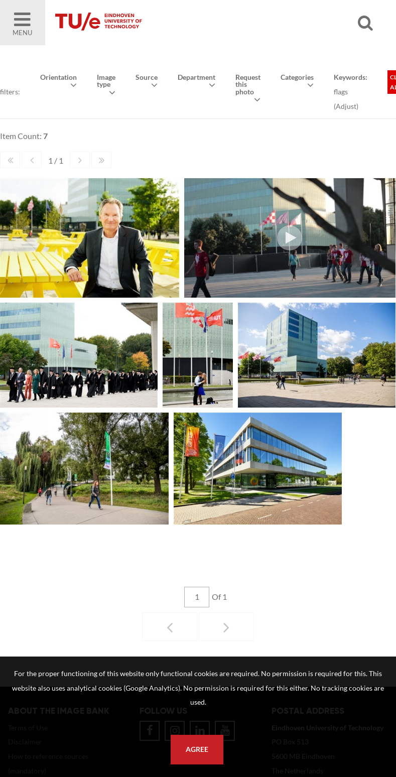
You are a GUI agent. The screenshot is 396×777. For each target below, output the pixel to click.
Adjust (345, 105)
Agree (197, 749)
